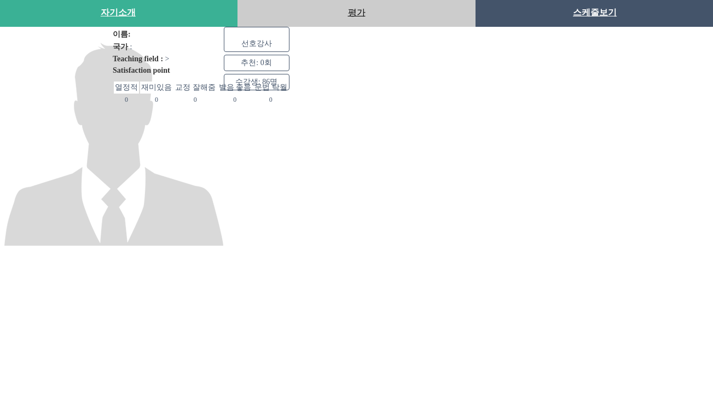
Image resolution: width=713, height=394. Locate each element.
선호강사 (256, 43)
